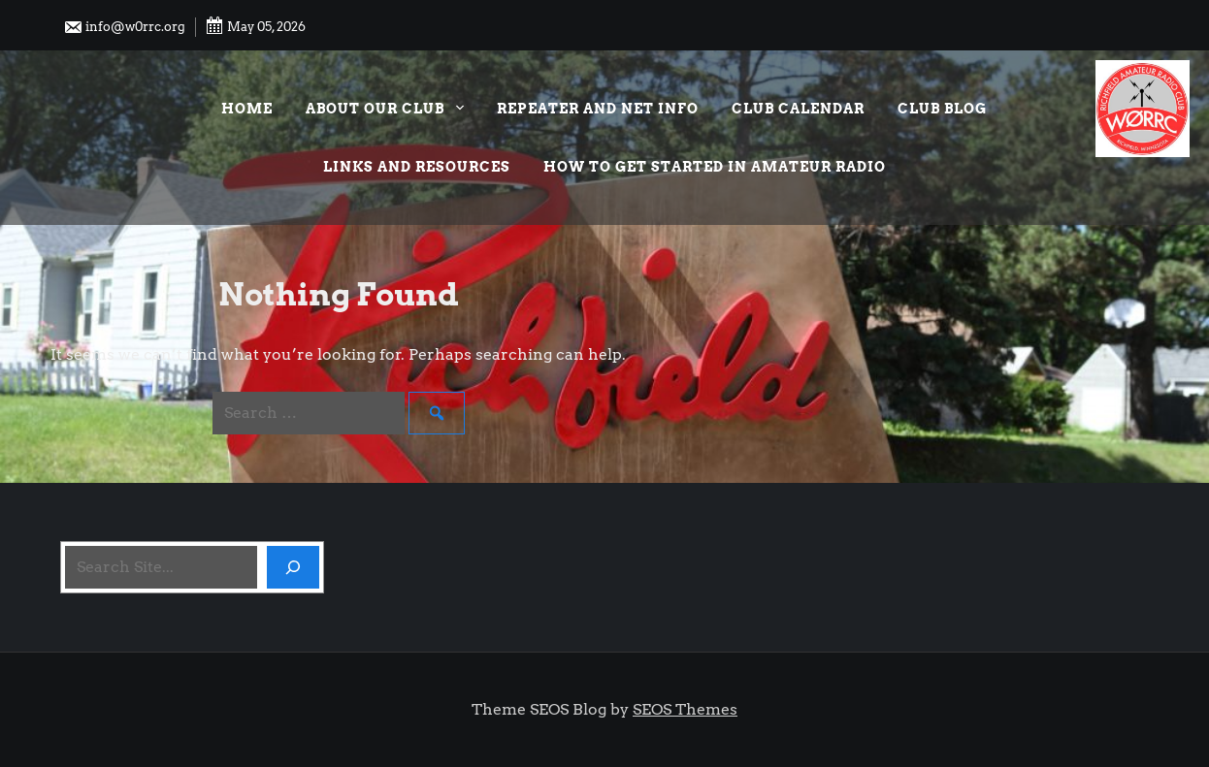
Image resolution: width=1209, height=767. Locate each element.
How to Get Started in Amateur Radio (714, 167)
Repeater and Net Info (598, 108)
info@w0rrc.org (124, 26)
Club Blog (942, 108)
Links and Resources (416, 167)
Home (247, 108)
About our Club (385, 111)
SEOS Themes (685, 709)
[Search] (293, 567)
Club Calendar (798, 108)
